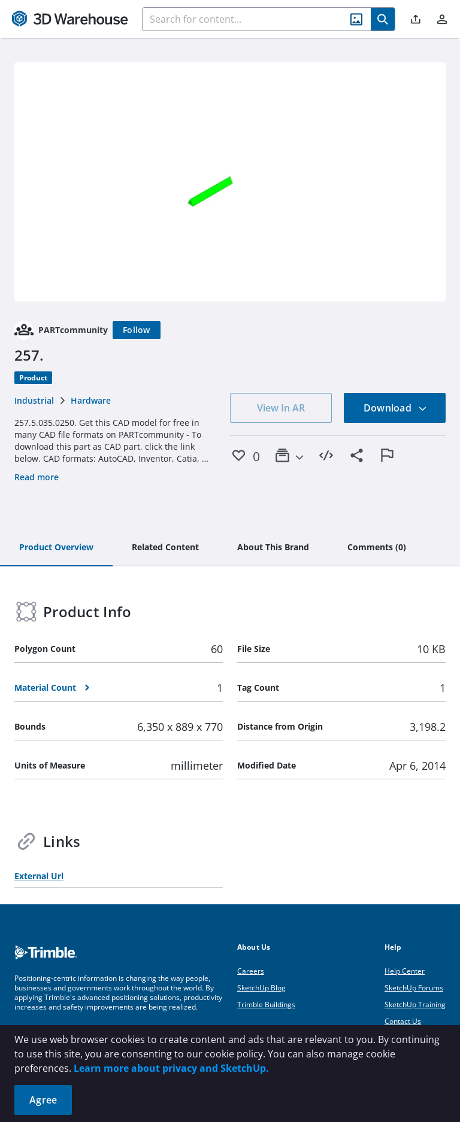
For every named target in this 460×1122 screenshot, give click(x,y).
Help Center (405, 971)
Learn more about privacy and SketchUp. (171, 1068)
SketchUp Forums (414, 988)
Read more (36, 477)
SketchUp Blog (261, 988)
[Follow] (137, 330)
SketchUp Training (415, 1004)
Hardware (91, 400)
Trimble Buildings (266, 1004)
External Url (38, 876)
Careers (250, 971)
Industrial (34, 400)
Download (395, 407)
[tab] (56, 547)
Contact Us (403, 1021)
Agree (43, 1099)
